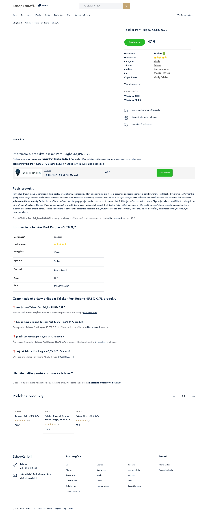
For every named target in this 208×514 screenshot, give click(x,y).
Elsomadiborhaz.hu (166, 470)
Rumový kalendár (134, 486)
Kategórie (57, 508)
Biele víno (131, 464)
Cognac (100, 464)
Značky (49, 508)
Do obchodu (134, 42)
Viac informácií (132, 84)
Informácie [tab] (18, 139)
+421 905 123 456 (28, 468)
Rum (15, 14)
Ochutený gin (71, 486)
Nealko (99, 475)
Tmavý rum (26, 14)
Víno (67, 464)
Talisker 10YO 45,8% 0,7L (27, 416)
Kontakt (70, 508)
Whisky (38, 14)
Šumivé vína (70, 475)
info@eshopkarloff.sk (28, 478)
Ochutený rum (71, 480)
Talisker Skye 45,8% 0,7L (87, 416)
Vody (130, 480)
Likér (47, 14)
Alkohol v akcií (164, 464)
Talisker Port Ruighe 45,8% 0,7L (46, 22)
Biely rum (131, 475)
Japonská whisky (134, 470)
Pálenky (69, 470)
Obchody (41, 508)
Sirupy (99, 480)
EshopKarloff (23, 6)
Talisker (57, 261)
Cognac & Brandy (73, 491)
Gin (68, 14)
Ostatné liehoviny (82, 14)
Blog (64, 508)
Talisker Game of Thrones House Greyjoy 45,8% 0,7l (57, 418)
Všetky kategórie (184, 15)
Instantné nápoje (103, 486)
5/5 (28, 420)
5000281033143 (61, 286)
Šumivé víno (101, 470)
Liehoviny (58, 14)
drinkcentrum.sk (115, 218)
